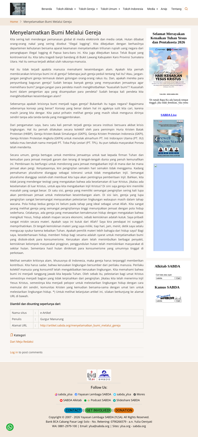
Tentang (176, 9)
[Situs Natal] (168, 68)
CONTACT (73, 410)
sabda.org (139, 426)
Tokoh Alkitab (64, 9)
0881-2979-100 (67, 426)
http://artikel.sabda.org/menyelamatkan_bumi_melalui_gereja (80, 325)
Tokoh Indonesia (133, 9)
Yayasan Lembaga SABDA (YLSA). (102, 417)
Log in (14, 352)
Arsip (164, 9)
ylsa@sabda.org (99, 426)
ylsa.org (125, 426)
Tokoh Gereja (87, 9)
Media (151, 9)
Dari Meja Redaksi (21, 341)
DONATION (124, 410)
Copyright (55, 417)
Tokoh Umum (109, 9)
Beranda (47, 9)
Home (14, 21)
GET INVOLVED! (98, 410)
